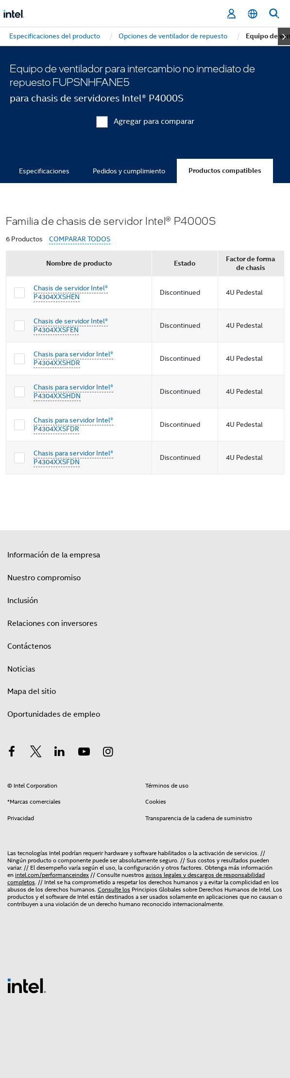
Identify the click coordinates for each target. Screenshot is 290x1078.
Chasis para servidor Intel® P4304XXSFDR (73, 424)
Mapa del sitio (31, 691)
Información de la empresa (53, 555)
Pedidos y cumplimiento (129, 171)
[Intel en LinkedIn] (59, 753)
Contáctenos (29, 646)
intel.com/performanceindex (52, 874)
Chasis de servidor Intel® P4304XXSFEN (71, 325)
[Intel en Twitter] (36, 753)
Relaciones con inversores (52, 623)
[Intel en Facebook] (11, 753)
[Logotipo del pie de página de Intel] (26, 985)
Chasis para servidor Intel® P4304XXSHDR (73, 358)
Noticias (21, 669)
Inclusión (22, 601)
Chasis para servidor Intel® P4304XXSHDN (73, 391)
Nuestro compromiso (44, 578)
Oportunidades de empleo (53, 714)
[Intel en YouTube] (84, 753)
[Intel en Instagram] (108, 753)
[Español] (252, 13)
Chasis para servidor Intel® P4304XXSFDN (73, 457)
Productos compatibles (224, 170)
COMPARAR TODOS (79, 239)
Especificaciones (44, 171)
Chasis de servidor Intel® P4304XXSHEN (71, 292)
